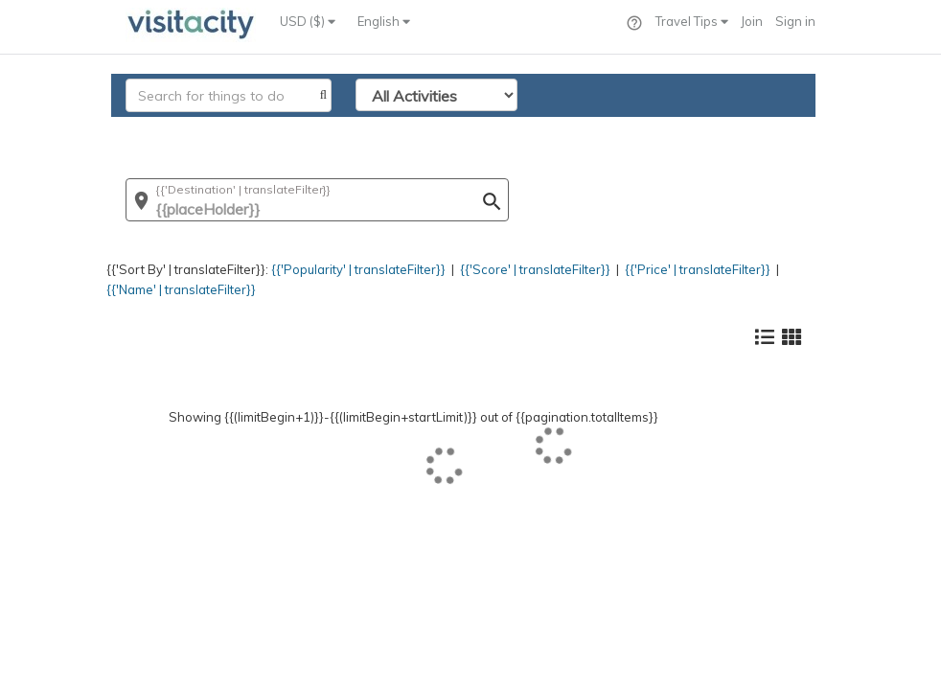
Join (752, 21)
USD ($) (307, 21)
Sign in (795, 21)
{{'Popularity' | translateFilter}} (358, 269)
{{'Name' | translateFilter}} (181, 289)
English (383, 21)
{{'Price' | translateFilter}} (697, 269)
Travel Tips (691, 21)
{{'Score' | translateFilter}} (535, 269)
